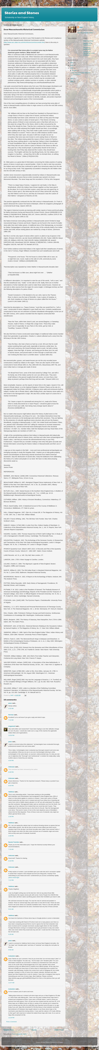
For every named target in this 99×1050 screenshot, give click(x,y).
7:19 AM (11, 849)
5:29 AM (11, 934)
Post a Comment (11, 1021)
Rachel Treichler (13, 842)
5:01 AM (11, 909)
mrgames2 (11, 726)
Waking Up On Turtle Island (87, 44)
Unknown (11, 767)
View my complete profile (85, 33)
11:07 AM (11, 982)
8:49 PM (11, 772)
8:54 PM (11, 785)
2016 (72, 62)
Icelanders (11, 956)
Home (34, 1030)
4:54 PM (11, 760)
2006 (72, 81)
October (74, 70)
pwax (10, 703)
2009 (72, 68)
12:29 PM (11, 1017)
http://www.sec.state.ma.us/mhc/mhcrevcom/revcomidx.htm (24, 42)
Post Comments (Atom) (19, 1034)
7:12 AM (11, 720)
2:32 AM (11, 708)
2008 (72, 78)
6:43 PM (11, 861)
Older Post (58, 1030)
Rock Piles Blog (88, 41)
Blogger (60, 1042)
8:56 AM (11, 950)
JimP (81, 27)
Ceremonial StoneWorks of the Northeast (89, 53)
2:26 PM (11, 816)
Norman (11, 715)
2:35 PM (11, 836)
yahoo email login (13, 877)
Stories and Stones (22, 12)
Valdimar (11, 792)
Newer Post (9, 1030)
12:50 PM (11, 735)
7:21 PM (11, 880)
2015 (72, 65)
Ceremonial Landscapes (87, 48)
